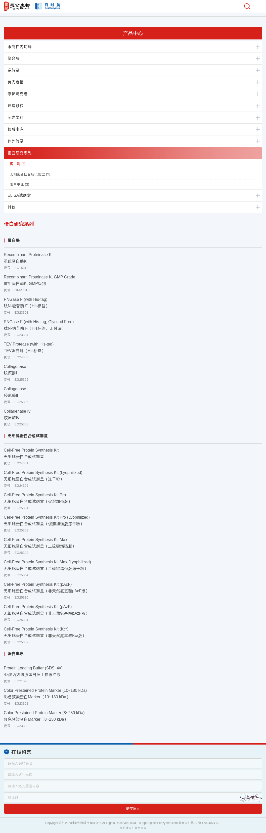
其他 (12, 207)
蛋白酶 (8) (18, 164)
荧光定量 (16, 82)
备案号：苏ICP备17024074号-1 (200, 823)
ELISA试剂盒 (19, 195)
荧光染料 (16, 117)
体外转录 (16, 141)
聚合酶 (14, 58)
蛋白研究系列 (20, 153)
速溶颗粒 (16, 106)
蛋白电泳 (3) (19, 184)
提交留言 (133, 808)
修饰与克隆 (18, 94)
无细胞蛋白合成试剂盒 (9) (30, 174)
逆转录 (14, 70)
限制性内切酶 (20, 46)
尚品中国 (141, 828)
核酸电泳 (16, 129)
